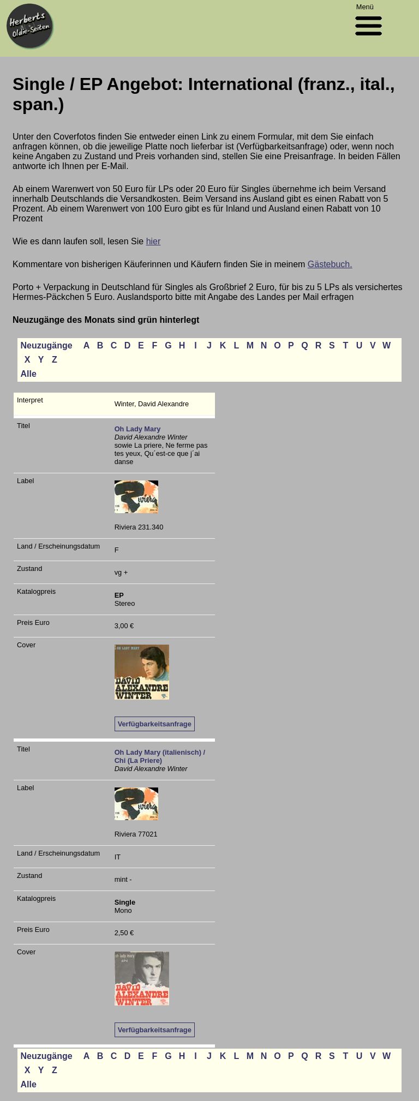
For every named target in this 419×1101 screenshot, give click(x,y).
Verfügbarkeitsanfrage (154, 724)
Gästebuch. (330, 264)
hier (153, 241)
